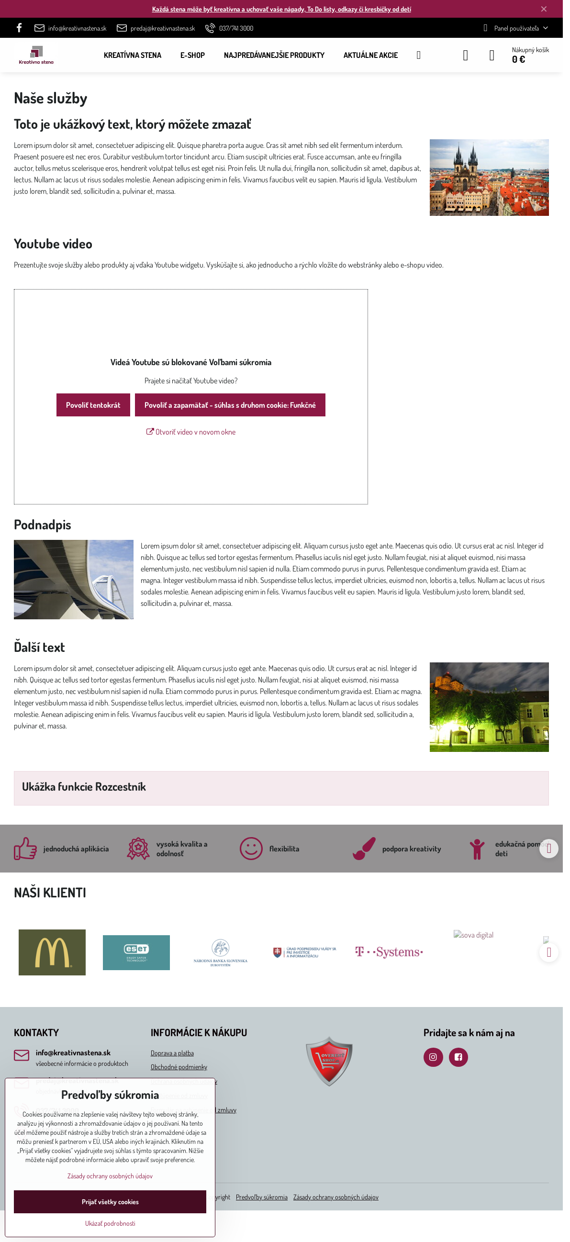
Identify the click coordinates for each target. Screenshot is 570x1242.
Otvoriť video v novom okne (190, 431)
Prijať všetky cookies (110, 1201)
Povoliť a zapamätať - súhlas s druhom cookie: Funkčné (230, 405)
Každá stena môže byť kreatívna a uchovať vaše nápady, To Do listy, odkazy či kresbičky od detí (281, 9)
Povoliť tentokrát (93, 405)
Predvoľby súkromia (262, 1197)
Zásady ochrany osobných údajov (336, 1197)
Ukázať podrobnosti (110, 1223)
